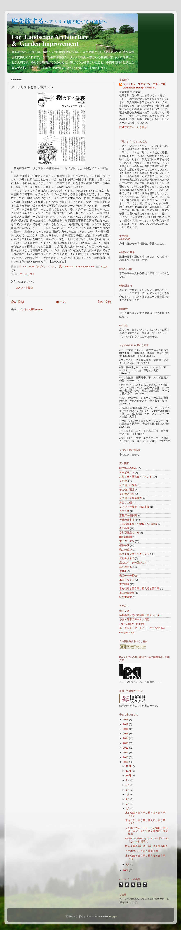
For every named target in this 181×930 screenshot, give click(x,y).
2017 (126, 724)
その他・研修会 (128, 485)
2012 (126, 747)
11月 (129, 770)
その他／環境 (126, 489)
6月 (128, 789)
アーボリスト (27, 274)
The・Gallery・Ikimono (132, 623)
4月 (128, 799)
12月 (129, 766)
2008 (126, 870)
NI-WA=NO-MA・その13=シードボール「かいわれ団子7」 (146, 840)
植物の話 (124, 545)
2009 (126, 762)
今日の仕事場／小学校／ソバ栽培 (138, 524)
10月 (129, 775)
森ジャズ (124, 611)
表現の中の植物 (128, 575)
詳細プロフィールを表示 (133, 127)
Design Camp (126, 632)
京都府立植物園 (128, 515)
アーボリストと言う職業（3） (142, 850)
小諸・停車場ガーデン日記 (134, 619)
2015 (126, 733)
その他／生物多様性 (130, 498)
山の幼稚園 (125, 537)
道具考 (123, 571)
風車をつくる (126, 579)
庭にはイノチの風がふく (133, 562)
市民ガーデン (126, 541)
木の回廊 (124, 584)
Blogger (113, 916)
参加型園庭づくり (129, 532)
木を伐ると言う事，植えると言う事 (139, 588)
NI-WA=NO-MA (127, 468)
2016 (126, 729)
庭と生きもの (126, 558)
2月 (128, 808)
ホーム (61, 302)
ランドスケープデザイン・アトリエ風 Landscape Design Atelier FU (144, 86)
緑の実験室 (125, 597)
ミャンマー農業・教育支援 (134, 506)
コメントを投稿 (24, 287)
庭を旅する (125, 567)
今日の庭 (124, 528)
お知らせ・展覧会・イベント (135, 476)
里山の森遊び (126, 592)
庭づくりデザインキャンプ (134, 554)
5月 (128, 794)
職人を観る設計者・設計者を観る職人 (146, 846)
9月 (128, 780)
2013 (126, 743)
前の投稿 (104, 302)
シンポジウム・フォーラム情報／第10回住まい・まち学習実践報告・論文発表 (146, 831)
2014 (126, 738)
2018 (126, 719)
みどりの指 (125, 502)
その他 (123, 481)
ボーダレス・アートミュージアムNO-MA (142, 628)
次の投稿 (17, 302)
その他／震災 (126, 494)
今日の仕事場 (126, 519)
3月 (128, 803)
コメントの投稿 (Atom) (30, 309)
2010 (126, 757)
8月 (128, 785)
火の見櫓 (124, 511)
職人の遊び (125, 549)
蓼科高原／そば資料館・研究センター (140, 615)
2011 (126, 752)
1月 (128, 864)
